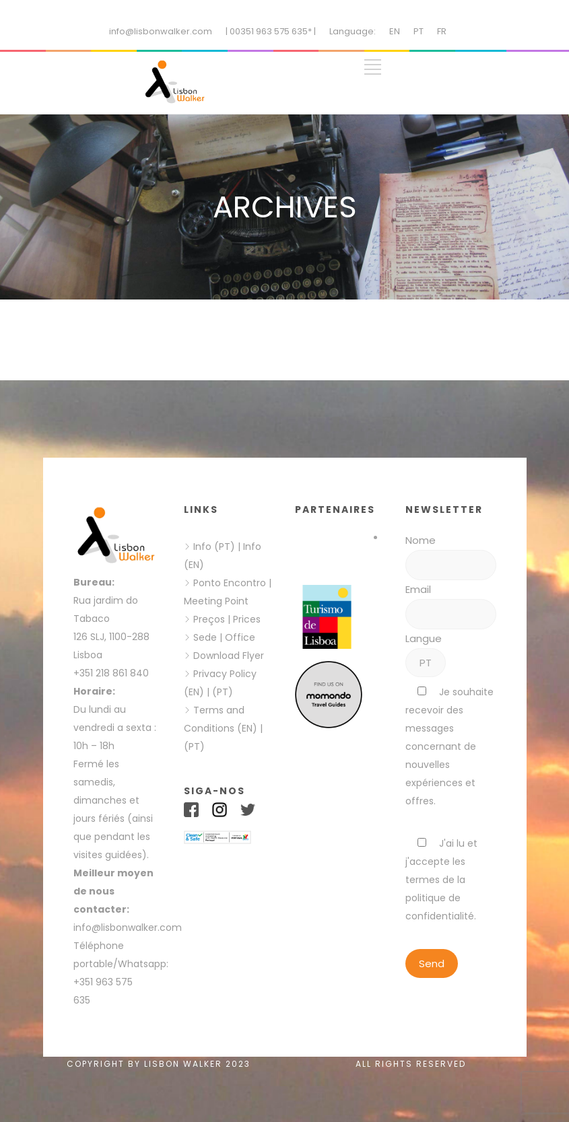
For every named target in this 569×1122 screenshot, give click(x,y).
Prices (247, 619)
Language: (352, 31)
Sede (205, 637)
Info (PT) (214, 546)
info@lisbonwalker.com (160, 31)
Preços (209, 619)
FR (441, 31)
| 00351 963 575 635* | (271, 31)
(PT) (222, 692)
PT (418, 31)
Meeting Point (216, 601)
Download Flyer (228, 655)
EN (394, 31)
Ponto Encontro (229, 583)
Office (240, 637)
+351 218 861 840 (111, 673)
